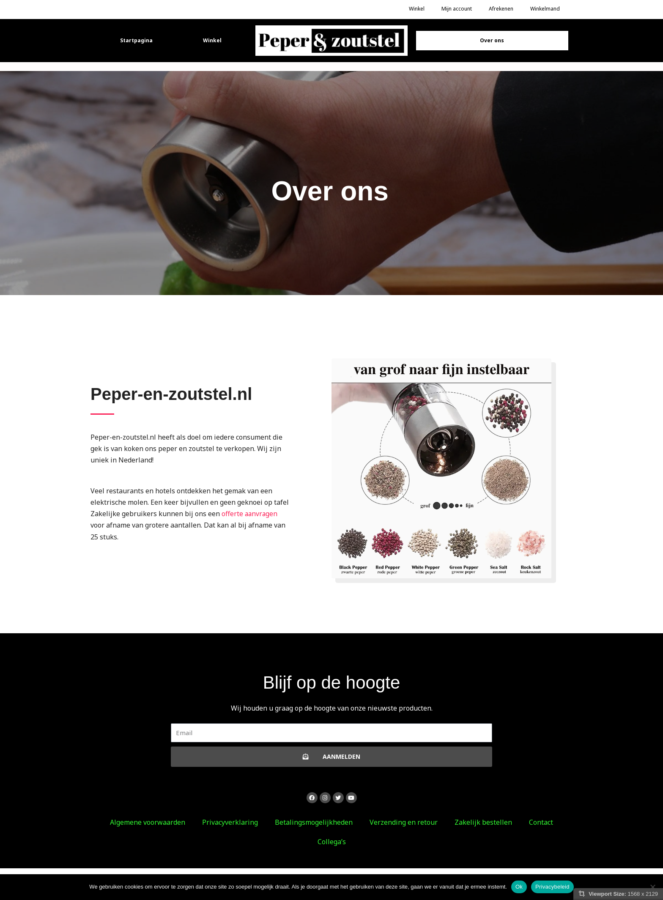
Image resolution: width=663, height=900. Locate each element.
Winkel (212, 40)
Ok (519, 887)
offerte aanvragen (250, 513)
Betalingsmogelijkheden (314, 822)
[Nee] (652, 887)
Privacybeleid (552, 887)
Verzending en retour (404, 822)
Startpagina (136, 40)
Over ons (492, 40)
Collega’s (332, 841)
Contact (541, 822)
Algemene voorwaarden (147, 822)
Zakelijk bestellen (483, 822)
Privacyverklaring (230, 822)
